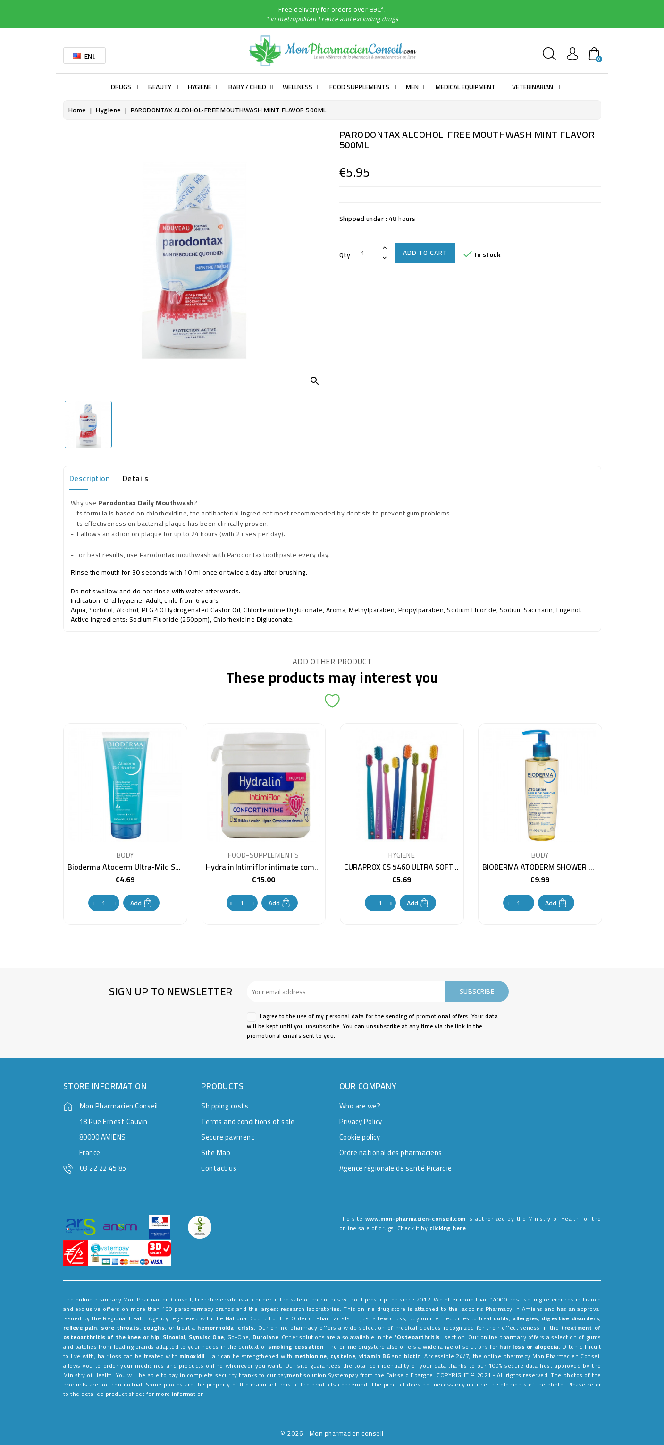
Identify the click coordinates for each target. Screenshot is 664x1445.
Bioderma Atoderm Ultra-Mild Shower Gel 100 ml (150, 867)
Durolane (265, 1337)
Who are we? (360, 1106)
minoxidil (192, 1356)
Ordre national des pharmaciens (390, 1152)
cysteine (342, 1356)
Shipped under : (363, 218)
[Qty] (368, 253)
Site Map (215, 1152)
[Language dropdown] (84, 55)
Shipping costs (224, 1106)
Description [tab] (89, 478)
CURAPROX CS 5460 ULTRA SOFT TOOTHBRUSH (424, 867)
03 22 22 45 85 (103, 1168)
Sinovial (174, 1337)
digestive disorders (570, 1318)
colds (501, 1318)
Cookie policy (359, 1137)
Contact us (218, 1168)
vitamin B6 (374, 1356)
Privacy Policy (360, 1121)
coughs (154, 1327)
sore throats (120, 1327)
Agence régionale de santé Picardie (395, 1168)
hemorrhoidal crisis (225, 1327)
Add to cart (425, 252)
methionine (310, 1356)
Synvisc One (206, 1337)
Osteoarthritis (418, 1337)
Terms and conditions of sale (247, 1121)
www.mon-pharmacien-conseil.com (415, 1218)
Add (141, 903)
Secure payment (227, 1137)
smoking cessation (295, 1346)
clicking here (447, 1228)
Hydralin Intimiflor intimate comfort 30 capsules (288, 867)
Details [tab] (136, 478)
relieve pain (80, 1327)
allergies (525, 1318)
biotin (412, 1356)
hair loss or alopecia (528, 1346)
